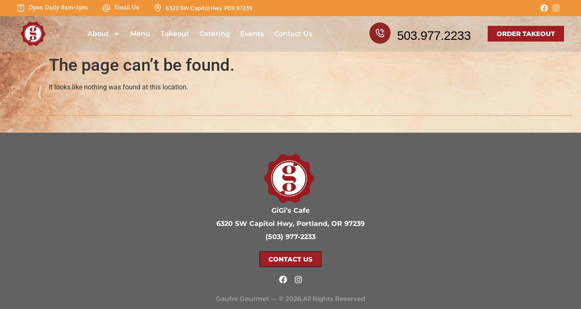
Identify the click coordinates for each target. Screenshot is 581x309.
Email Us (127, 8)
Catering (214, 34)
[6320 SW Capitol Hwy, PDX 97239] (158, 8)
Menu (140, 34)
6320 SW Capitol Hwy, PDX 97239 (209, 8)
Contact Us (293, 34)
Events (252, 34)
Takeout (174, 34)
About (103, 34)
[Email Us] (106, 8)
